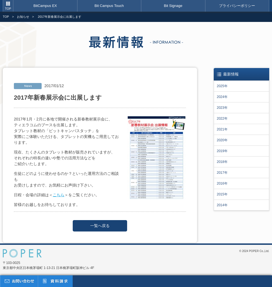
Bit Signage (173, 6)
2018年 (222, 162)
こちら (58, 195)
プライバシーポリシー (237, 6)
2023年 (222, 108)
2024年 (222, 97)
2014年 (222, 205)
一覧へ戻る (100, 225)
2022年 (222, 118)
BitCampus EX (45, 6)
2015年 (222, 194)
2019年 (222, 151)
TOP (8, 8)
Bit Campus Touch (109, 6)
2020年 (222, 140)
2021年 (222, 129)
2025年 (222, 86)
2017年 (222, 173)
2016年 (222, 183)
